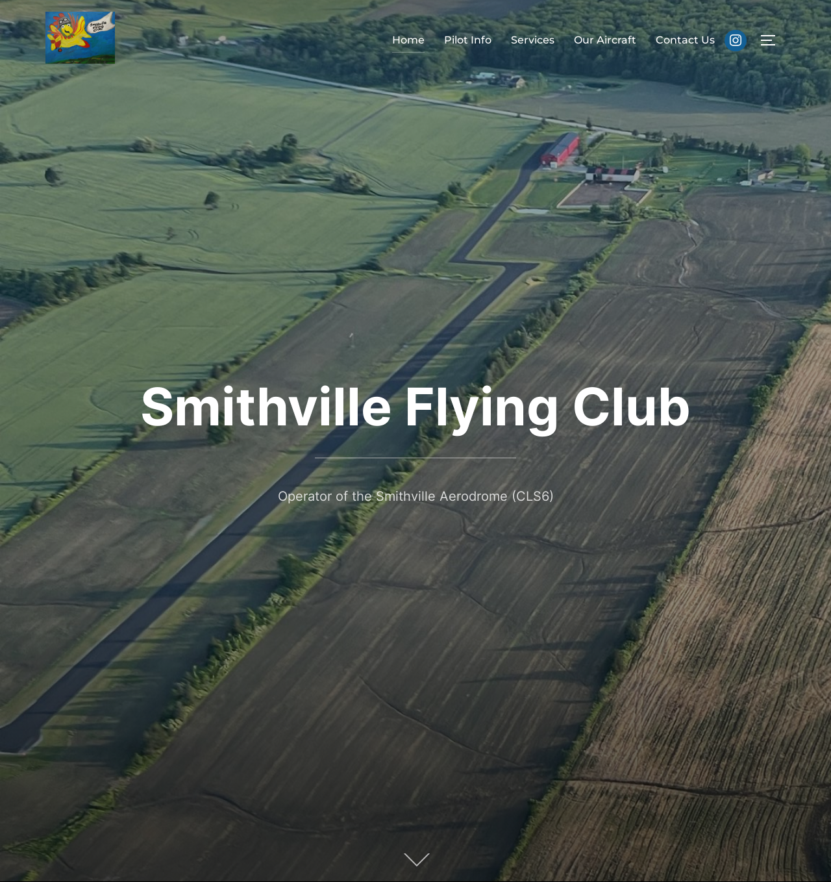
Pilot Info (467, 40)
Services (532, 40)
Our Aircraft (605, 40)
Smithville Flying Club (415, 406)
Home (408, 40)
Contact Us (685, 40)
